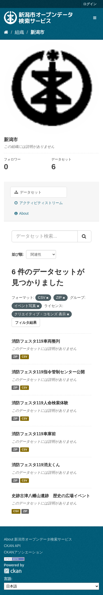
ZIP (15, 356)
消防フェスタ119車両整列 (36, 341)
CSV (24, 356)
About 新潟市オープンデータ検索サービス (38, 539)
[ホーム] (6, 32)
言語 (7, 579)
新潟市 (37, 32)
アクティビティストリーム (38, 203)
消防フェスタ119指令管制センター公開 (48, 372)
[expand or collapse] (94, 18)
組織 (19, 32)
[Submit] (84, 236)
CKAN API (12, 546)
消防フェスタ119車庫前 (34, 434)
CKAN (12, 571)
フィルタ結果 (26, 322)
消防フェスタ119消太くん (36, 465)
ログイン (90, 4)
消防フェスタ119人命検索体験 (40, 403)
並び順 (17, 254)
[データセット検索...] (45, 236)
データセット (28, 192)
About (21, 213)
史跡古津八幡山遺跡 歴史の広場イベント (51, 496)
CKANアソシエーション (23, 552)
